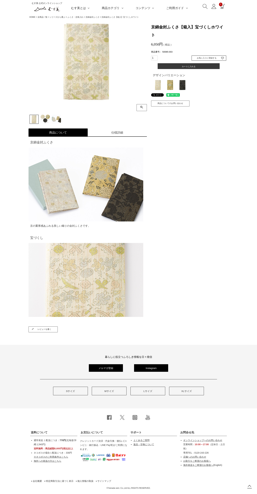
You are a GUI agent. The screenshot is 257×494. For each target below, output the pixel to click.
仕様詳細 (117, 132)
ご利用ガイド (175, 8)
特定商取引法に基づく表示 (59, 481)
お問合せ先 (187, 432)
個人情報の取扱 (85, 481)
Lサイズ (147, 391)
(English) (202, 465)
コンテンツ (143, 8)
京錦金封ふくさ (92, 17)
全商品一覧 (42, 17)
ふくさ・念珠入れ (75, 17)
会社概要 (37, 481)
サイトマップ (104, 481)
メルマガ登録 (106, 368)
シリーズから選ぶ (57, 17)
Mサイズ (109, 391)
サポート (136, 432)
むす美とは (78, 8)
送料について (39, 432)
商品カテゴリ (110, 8)
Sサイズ (70, 391)
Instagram (151, 368)
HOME (32, 17)
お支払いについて (92, 432)
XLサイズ (186, 391)
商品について (58, 132)
